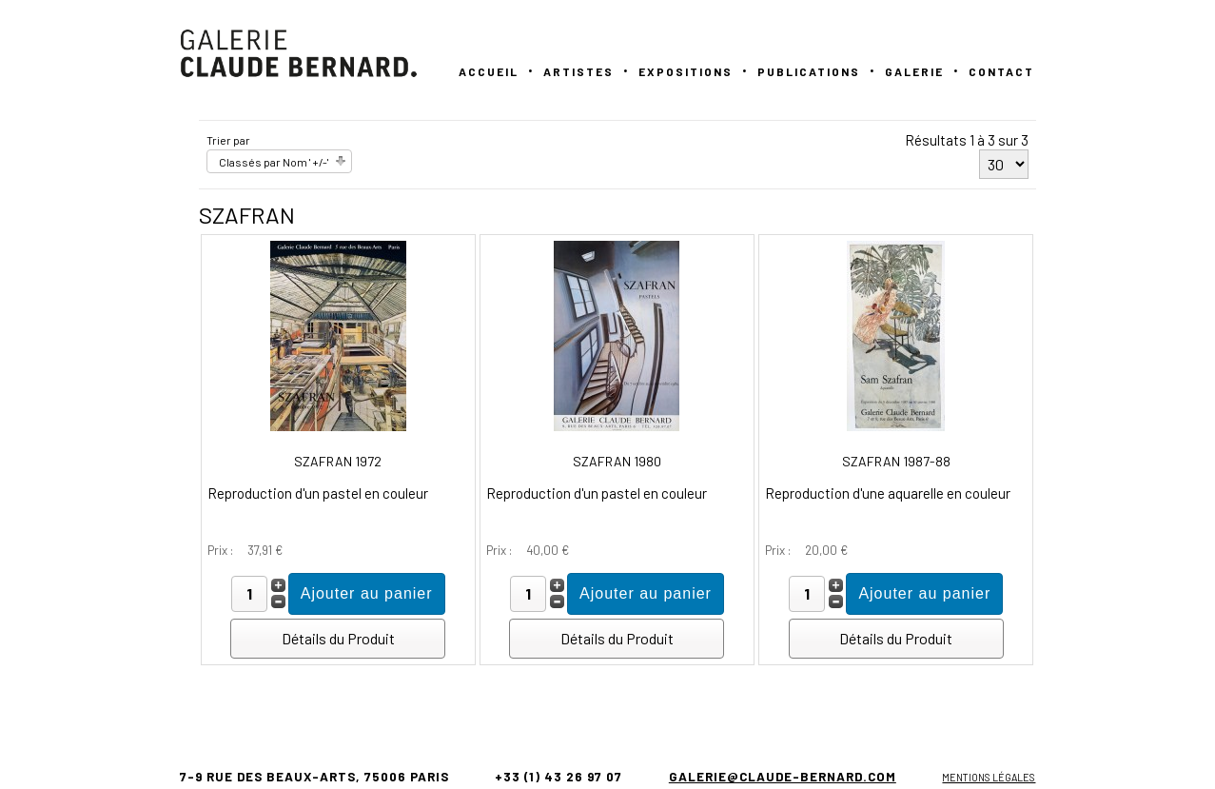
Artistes (578, 71)
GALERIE (914, 71)
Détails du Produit (338, 638)
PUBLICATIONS (808, 71)
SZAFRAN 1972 (338, 461)
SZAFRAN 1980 (617, 461)
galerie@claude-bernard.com (782, 776)
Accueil (489, 71)
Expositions (685, 71)
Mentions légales (988, 777)
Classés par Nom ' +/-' (273, 161)
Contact (1001, 71)
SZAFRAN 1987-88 (896, 461)
